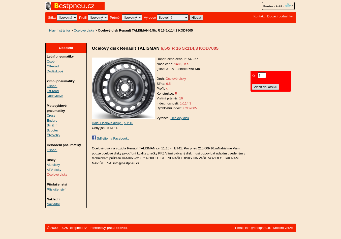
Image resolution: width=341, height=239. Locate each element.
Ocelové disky (84, 30)
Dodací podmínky (280, 16)
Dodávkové (55, 71)
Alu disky (53, 165)
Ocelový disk (179, 118)
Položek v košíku (277, 6)
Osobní (52, 61)
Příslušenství (56, 189)
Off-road (53, 66)
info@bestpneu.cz (258, 228)
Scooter (52, 130)
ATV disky (54, 170)
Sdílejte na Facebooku (113, 138)
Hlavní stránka (59, 30)
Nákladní (53, 204)
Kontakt (259, 16)
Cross (51, 115)
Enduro (52, 120)
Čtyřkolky (53, 135)
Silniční (52, 125)
